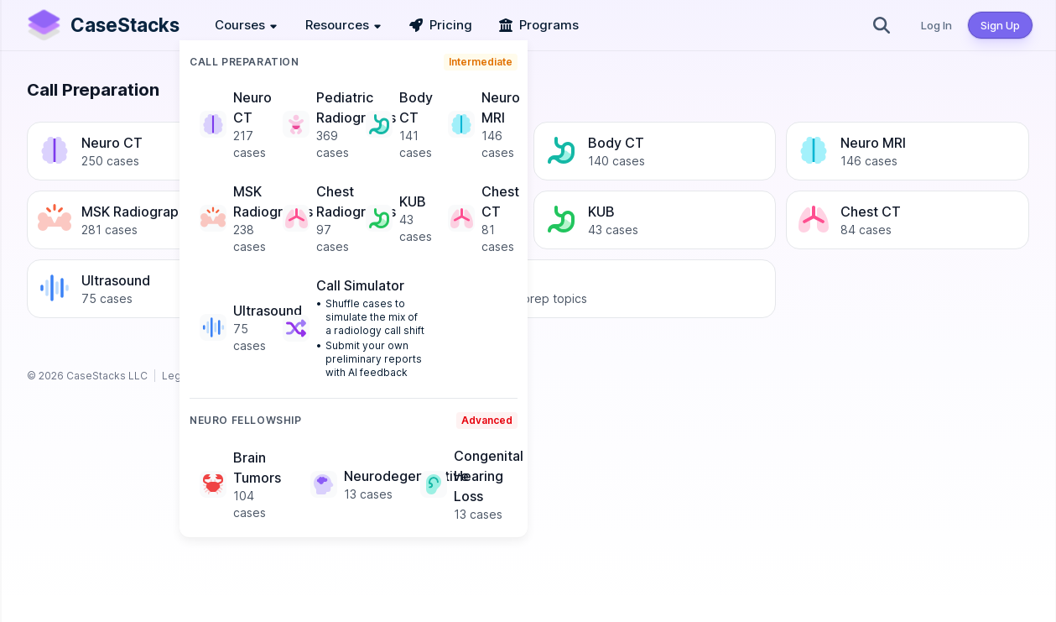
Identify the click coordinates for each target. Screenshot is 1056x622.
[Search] (881, 25)
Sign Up (1000, 25)
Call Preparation (244, 61)
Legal (176, 375)
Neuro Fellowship (246, 420)
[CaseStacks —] (101, 25)
